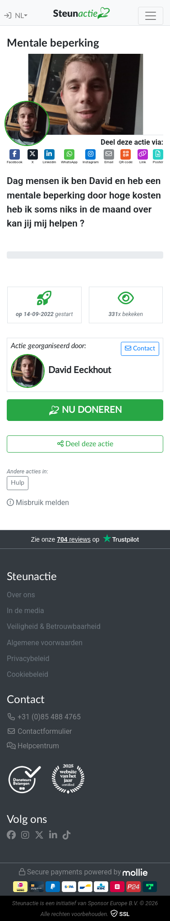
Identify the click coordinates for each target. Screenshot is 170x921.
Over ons (21, 594)
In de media (25, 610)
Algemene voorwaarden (45, 642)
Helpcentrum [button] (33, 746)
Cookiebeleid (27, 674)
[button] (15, 157)
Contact (140, 348)
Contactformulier (39, 731)
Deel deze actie (85, 444)
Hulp (17, 483)
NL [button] (19, 15)
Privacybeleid (28, 658)
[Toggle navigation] (150, 16)
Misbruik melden (38, 502)
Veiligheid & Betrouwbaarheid (54, 626)
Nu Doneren (85, 410)
